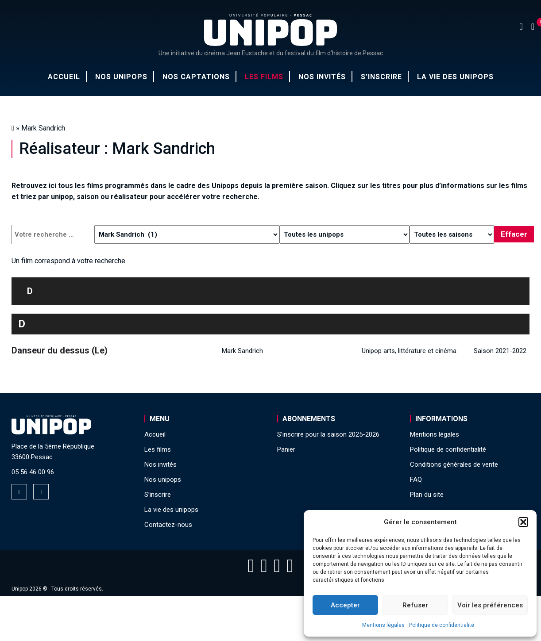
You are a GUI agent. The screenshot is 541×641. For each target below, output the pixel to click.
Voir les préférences (490, 605)
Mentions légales (383, 625)
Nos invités (322, 77)
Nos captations (196, 77)
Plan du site (427, 495)
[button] (523, 522)
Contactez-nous (168, 525)
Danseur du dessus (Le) (60, 350)
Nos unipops (121, 77)
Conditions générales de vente (454, 464)
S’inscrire (381, 77)
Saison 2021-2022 (500, 351)
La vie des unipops (455, 77)
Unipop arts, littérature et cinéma (409, 351)
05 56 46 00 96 (33, 472)
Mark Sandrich (242, 351)
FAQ (416, 480)
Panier (286, 449)
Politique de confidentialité (441, 625)
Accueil (64, 77)
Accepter (345, 605)
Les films (264, 77)
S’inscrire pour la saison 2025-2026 (328, 434)
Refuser (415, 605)
